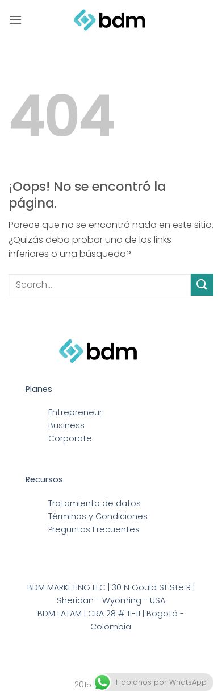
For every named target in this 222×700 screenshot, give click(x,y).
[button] (15, 20)
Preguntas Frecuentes (94, 529)
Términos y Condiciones (98, 516)
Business (66, 425)
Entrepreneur (75, 412)
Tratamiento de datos (94, 503)
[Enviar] (202, 285)
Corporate (70, 438)
